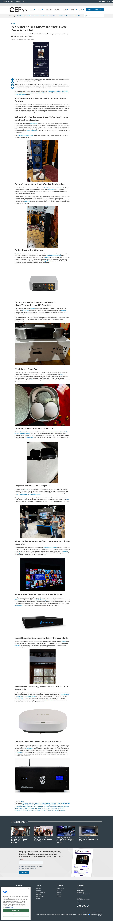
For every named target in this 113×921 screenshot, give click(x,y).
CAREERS (42, 914)
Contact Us (79, 901)
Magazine (58, 892)
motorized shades (20, 93)
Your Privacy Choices (82, 914)
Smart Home (34, 808)
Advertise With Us (60, 888)
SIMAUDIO (27, 808)
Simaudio (32, 308)
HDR (23, 805)
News (13, 23)
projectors (63, 810)
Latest (32, 9)
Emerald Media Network (7, 1)
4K (23, 803)
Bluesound (23, 432)
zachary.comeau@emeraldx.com (83, 893)
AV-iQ (24, 1)
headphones (43, 93)
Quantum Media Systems (50, 547)
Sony (25, 489)
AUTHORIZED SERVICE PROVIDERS (52, 914)
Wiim (18, 254)
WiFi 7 (45, 810)
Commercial (38, 890)
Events (65, 9)
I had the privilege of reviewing (52, 188)
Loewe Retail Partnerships (64, 15)
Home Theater (54, 805)
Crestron (63, 641)
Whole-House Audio (37, 810)
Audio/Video (38, 894)
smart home (65, 91)
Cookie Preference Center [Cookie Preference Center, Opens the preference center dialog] (16, 914)
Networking (38, 888)
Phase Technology (32, 130)
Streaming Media (19, 810)
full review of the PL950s (26, 135)
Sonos (61, 374)
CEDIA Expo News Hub (33, 15)
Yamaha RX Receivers (78, 15)
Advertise (18, 1)
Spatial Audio (61, 808)
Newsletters (58, 894)
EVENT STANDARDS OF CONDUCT (68, 914)
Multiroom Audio (38, 806)
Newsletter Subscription (94, 9)
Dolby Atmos (60, 803)
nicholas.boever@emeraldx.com (83, 899)
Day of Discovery (21, 15)
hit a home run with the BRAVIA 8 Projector (28, 494)
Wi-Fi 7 (21, 698)
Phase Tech (33, 123)
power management (20, 94)
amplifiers (58, 91)
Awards (73, 9)
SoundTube (54, 808)
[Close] (28, 889)
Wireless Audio (55, 810)
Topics (40, 9)
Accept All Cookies (16, 910)
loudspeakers (51, 91)
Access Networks (31, 696)
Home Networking (45, 805)
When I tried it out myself (54, 255)
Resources (57, 9)
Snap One (19, 696)
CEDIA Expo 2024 (64, 694)
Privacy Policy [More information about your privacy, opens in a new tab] (9, 907)
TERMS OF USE (94, 914)
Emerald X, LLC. (90, 912)
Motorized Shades (28, 806)
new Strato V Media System (41, 600)
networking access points (32, 93)
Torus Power (29, 748)
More (81, 9)
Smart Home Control (40, 892)
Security (38, 898)
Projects (49, 9)
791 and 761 (25, 310)
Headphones (28, 805)
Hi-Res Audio (35, 805)
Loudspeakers (19, 806)
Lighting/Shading (40, 896)
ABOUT (38, 914)
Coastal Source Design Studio (48, 15)
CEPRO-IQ (58, 896)
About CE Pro (59, 890)
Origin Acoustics (48, 261)
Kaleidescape (18, 600)
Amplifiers (37, 803)
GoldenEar (51, 189)
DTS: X (54, 803)
